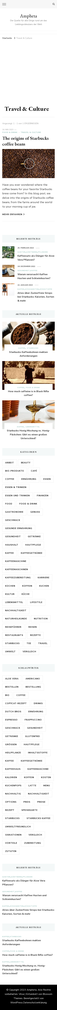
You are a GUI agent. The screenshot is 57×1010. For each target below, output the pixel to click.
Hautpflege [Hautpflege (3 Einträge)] (33, 544)
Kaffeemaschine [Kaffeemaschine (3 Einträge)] (15, 561)
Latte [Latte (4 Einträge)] (32, 785)
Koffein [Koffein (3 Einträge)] (27, 586)
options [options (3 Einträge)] (10, 802)
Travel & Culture (31, 132)
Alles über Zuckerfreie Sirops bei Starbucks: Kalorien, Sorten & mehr (35, 296)
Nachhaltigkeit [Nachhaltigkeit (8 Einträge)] (38, 793)
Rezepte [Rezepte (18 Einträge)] (35, 635)
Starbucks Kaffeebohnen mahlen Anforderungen (28, 354)
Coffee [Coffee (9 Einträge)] (21, 695)
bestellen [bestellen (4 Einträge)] (12, 686)
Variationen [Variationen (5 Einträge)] (13, 834)
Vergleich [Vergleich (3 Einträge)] (29, 651)
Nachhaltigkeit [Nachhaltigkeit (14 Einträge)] (15, 610)
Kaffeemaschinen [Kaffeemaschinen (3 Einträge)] (16, 569)
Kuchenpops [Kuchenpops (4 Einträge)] (13, 785)
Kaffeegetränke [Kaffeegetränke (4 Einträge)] (31, 553)
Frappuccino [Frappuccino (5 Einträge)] (33, 719)
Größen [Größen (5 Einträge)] (11, 744)
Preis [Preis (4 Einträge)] (26, 802)
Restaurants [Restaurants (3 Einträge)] (14, 635)
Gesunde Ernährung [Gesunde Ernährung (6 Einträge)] (18, 528)
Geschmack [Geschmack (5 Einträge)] (12, 520)
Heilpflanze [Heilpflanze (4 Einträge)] (13, 752)
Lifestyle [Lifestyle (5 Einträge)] (36, 602)
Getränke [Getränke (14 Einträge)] (11, 736)
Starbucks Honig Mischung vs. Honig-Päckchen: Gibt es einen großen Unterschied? (28, 434)
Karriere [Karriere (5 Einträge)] (43, 577)
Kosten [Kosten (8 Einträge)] (46, 777)
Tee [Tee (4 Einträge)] (29, 643)
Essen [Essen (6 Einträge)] (47, 479)
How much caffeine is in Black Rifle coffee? (28, 393)
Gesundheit (23, 270)
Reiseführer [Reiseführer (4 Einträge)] (13, 627)
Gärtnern (31, 252)
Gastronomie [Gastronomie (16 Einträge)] (14, 512)
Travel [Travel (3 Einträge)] (43, 643)
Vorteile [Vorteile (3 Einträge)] (11, 843)
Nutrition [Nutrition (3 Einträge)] (41, 618)
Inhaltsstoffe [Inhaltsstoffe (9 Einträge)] (38, 752)
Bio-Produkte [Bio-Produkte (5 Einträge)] (14, 470)
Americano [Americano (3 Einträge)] (33, 678)
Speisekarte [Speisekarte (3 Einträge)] (29, 810)
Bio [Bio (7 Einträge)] (7, 695)
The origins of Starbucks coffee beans (25, 141)
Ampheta (28, 16)
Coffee (20, 387)
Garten (21, 252)
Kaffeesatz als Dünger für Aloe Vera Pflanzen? (35, 257)
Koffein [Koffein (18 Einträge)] (29, 777)
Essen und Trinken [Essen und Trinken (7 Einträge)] (17, 495)
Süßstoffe (46, 289)
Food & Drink (9, 132)
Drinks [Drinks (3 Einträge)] (38, 703)
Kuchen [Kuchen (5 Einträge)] (44, 586)
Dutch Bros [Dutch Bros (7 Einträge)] (13, 711)
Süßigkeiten (32, 289)
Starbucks (32, 348)
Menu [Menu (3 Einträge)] (46, 785)
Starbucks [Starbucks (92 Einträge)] (12, 643)
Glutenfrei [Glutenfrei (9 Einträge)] (32, 736)
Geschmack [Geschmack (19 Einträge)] (12, 728)
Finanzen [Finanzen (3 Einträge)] (42, 495)
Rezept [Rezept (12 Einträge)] (9, 810)
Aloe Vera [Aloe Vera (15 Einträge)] (12, 678)
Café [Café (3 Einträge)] (34, 470)
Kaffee (34, 270)
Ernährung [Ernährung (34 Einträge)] (28, 479)
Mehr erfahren (13, 214)
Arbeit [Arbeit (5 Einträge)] (9, 462)
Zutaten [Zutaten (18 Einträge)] (10, 851)
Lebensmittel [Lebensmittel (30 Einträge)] (14, 602)
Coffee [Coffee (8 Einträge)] (9, 479)
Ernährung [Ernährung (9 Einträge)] (35, 711)
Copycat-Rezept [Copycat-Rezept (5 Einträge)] (16, 703)
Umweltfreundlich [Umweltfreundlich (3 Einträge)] (18, 826)
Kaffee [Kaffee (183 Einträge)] (9, 553)
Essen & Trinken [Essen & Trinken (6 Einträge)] (15, 487)
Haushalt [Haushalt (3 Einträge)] (11, 544)
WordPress (16, 1002)
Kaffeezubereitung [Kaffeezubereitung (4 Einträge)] (18, 577)
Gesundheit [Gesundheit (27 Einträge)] (35, 728)
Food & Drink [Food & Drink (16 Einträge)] (28, 503)
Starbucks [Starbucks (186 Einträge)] (12, 818)
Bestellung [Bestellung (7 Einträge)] (33, 686)
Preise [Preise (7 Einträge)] (41, 802)
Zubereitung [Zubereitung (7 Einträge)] (32, 843)
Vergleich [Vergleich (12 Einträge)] (35, 834)
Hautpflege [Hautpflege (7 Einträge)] (32, 744)
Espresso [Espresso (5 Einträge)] (11, 719)
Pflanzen (43, 252)
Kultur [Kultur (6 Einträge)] (10, 594)
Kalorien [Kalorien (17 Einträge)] (11, 777)
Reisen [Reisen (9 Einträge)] (32, 627)
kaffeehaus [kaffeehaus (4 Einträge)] (13, 769)
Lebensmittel (33, 427)
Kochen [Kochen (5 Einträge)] (10, 586)
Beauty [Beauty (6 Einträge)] (25, 462)
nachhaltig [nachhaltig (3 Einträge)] (13, 793)
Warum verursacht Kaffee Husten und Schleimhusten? (33, 276)
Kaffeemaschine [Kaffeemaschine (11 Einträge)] (38, 769)
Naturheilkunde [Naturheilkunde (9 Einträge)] (16, 618)
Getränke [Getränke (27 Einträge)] (34, 536)
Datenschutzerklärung (35, 1002)
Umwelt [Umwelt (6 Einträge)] (10, 651)
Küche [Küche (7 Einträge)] (26, 594)
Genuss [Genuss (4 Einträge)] (35, 512)
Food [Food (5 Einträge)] (8, 503)
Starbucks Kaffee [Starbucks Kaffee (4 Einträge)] (38, 818)
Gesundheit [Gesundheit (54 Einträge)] (13, 536)
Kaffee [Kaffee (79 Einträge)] (9, 760)
